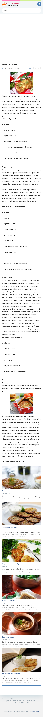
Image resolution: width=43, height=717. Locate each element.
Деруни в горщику (9, 637)
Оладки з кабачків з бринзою (13, 564)
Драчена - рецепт (8, 600)
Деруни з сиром (8, 491)
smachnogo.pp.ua (34, 711)
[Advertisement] (21, 37)
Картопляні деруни (9, 527)
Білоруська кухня (6, 493)
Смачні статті (5, 530)
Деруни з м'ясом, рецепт (11, 673)
